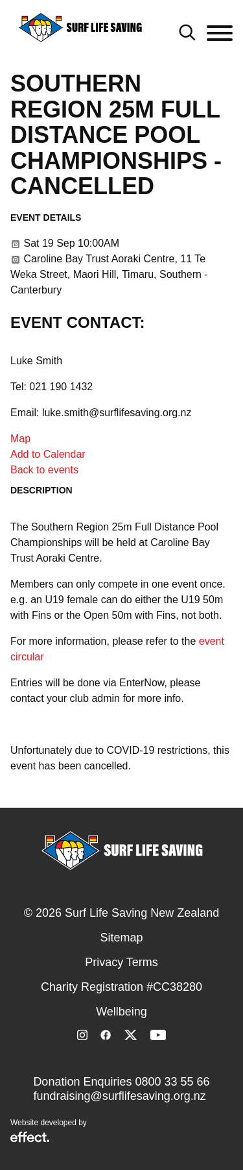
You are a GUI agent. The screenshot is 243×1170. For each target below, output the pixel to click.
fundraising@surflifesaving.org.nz (119, 1095)
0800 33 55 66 (172, 1081)
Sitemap (121, 937)
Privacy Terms (121, 962)
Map (20, 438)
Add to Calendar (48, 454)
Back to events (44, 469)
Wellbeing (121, 1011)
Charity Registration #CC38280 (121, 986)
